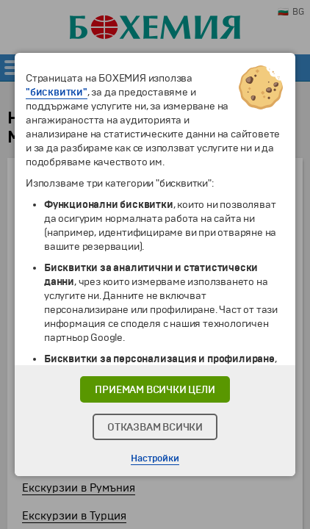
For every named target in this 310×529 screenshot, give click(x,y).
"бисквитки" (56, 92)
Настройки (155, 458)
